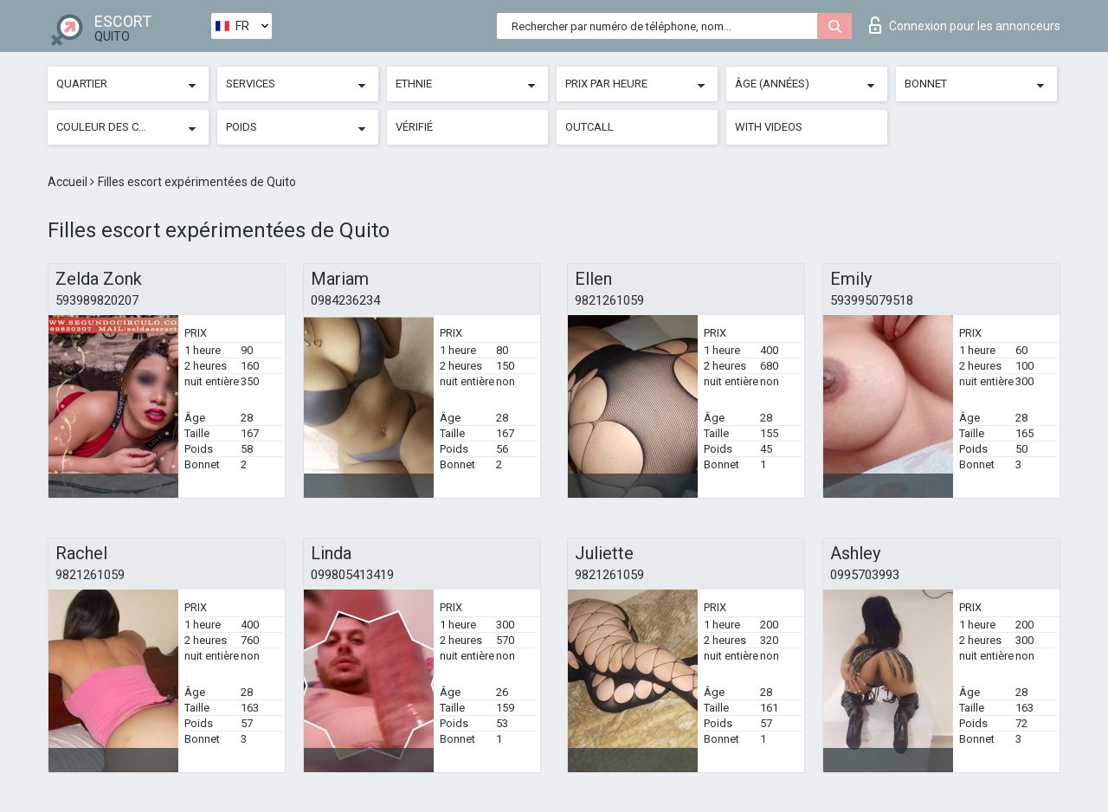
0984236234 (345, 300)
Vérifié (414, 126)
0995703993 (864, 575)
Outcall (589, 126)
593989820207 (96, 300)
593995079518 (871, 300)
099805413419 (352, 575)
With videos (768, 126)
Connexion (964, 25)
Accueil (69, 182)
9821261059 (609, 300)
